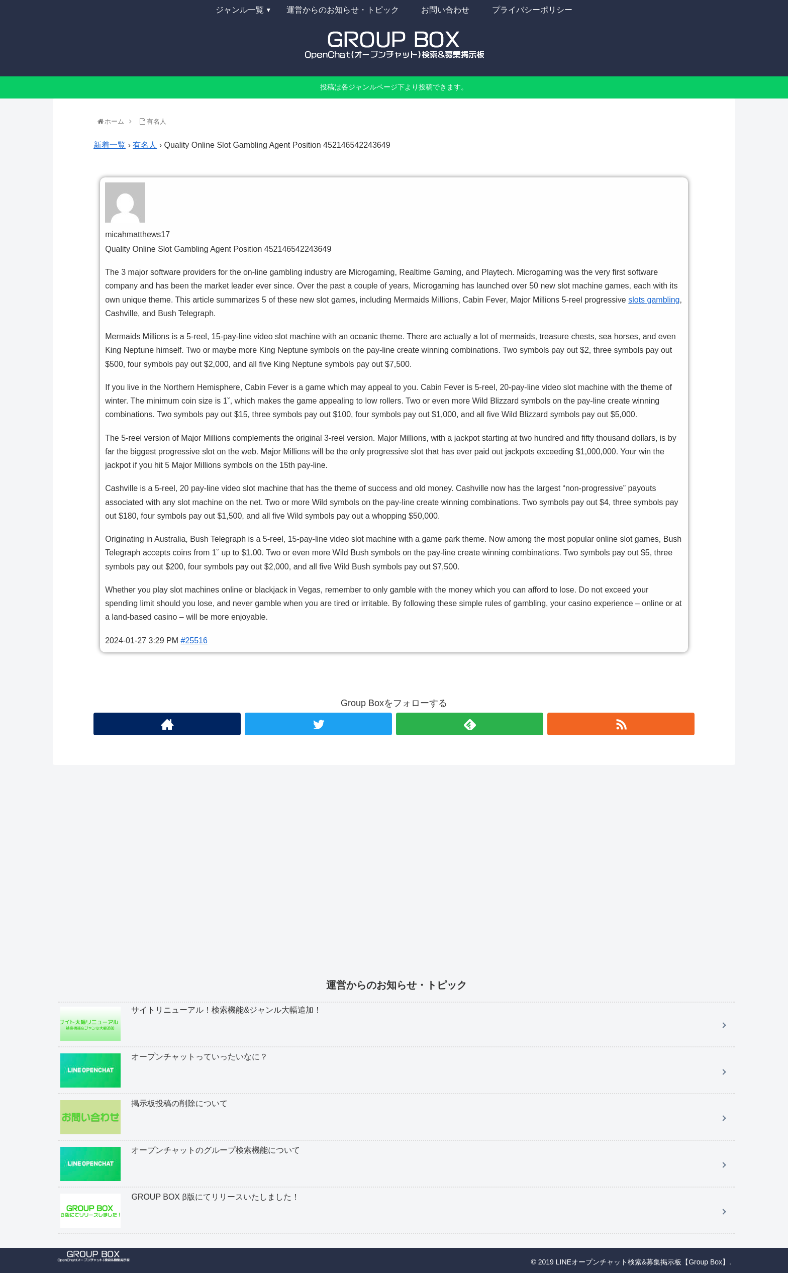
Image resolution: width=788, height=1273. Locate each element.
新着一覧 (109, 145)
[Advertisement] (359, 878)
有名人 (145, 145)
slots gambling (653, 300)
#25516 (194, 640)
